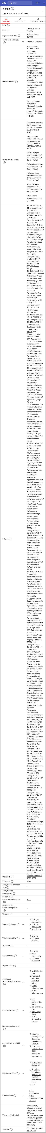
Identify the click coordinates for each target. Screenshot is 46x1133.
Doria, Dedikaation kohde (34, 1093)
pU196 (29, 61)
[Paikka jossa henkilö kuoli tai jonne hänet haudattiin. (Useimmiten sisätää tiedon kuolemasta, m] (4, 910)
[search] (19, 3)
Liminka (35, 936)
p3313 (39, 198)
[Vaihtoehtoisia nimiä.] (4, 43)
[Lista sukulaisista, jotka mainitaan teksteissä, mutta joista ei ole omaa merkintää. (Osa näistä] (17, 1010)
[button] (23, 11)
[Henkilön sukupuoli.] (12, 881)
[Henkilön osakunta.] (12, 946)
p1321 (29, 146)
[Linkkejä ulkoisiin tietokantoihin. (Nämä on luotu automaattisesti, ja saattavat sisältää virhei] (15, 1096)
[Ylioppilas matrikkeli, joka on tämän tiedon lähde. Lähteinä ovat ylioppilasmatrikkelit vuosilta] (12, 877)
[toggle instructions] (12, 9)
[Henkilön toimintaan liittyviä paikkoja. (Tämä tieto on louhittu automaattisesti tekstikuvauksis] (18, 938)
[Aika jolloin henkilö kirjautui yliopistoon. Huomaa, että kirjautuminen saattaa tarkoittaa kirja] (19, 36)
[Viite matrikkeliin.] (18, 1115)
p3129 (34, 746)
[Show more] (23, 42)
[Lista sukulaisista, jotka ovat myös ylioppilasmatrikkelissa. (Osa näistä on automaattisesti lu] (4, 984)
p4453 (36, 189)
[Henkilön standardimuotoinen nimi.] (8, 30)
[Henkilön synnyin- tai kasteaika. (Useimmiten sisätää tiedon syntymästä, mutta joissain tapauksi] (8, 887)
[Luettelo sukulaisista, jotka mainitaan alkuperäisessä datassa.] (4, 163)
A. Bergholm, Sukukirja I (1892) (37, 1065)
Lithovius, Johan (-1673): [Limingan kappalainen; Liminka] (38, 1039)
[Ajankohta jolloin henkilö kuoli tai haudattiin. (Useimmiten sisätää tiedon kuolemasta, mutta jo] (4, 902)
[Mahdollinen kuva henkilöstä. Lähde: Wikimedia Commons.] (8, 25)
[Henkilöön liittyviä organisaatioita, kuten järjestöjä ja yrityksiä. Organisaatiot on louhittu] (15, 966)
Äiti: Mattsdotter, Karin (37, 1002)
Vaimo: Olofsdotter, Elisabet (36, 1019)
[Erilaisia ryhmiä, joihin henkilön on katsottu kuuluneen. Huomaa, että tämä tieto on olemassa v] (15, 956)
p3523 (36, 178)
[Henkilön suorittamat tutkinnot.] (11, 914)
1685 (29, 900)
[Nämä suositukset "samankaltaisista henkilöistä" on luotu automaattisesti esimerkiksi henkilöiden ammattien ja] (4, 1046)
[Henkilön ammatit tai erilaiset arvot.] (18, 924)
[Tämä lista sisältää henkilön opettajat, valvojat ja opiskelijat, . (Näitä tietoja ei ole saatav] (4, 1029)
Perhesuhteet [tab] (20, 20)
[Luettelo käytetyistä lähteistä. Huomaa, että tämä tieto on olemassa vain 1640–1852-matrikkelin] (10, 539)
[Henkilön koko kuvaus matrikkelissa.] (16, 82)
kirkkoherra (36, 929)
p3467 (36, 166)
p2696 (36, 157)
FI (38, 3)
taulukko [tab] (6, 20)
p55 (28, 130)
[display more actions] (44, 3)
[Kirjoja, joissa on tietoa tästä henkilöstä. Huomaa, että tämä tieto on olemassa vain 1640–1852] (18, 1073)
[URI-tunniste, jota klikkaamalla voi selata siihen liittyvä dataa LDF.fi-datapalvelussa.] (11, 1129)
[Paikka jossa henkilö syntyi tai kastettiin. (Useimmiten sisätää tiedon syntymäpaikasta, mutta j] (14, 894)
